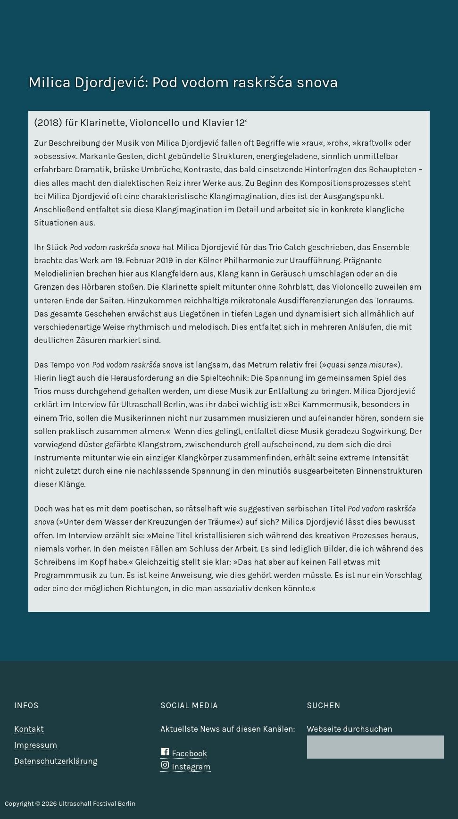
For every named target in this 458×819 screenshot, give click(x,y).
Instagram (185, 766)
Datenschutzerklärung (56, 761)
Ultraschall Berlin (426, 40)
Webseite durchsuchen (349, 729)
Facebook (183, 753)
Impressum (35, 745)
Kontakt (29, 729)
